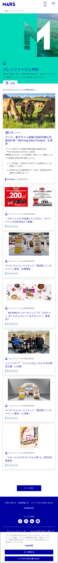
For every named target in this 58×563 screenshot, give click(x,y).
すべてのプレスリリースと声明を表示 (18, 90)
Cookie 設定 (29, 508)
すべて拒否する (29, 552)
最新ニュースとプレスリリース (14, 11)
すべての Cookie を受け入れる (29, 559)
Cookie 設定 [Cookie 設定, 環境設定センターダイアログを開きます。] (29, 545)
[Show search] (45, 4)
